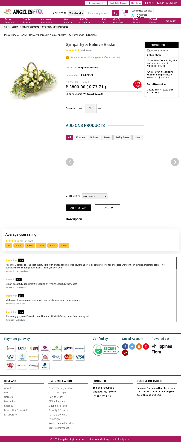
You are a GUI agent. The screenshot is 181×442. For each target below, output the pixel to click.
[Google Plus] (125, 352)
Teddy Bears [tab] (122, 137)
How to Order (55, 396)
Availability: (81, 67)
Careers (8, 396)
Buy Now (107, 208)
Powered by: (159, 338)
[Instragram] (139, 346)
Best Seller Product (118, 3)
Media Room (11, 400)
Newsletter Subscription (17, 409)
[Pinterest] (146, 346)
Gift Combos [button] (70, 21)
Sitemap (8, 405)
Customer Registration (60, 387)
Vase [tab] (137, 137)
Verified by (100, 338)
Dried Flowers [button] (140, 21)
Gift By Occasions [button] (121, 21)
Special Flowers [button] (31, 21)
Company (10, 380)
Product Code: (79, 75)
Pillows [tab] (94, 137)
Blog (6, 392)
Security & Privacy (58, 409)
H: (152, 92)
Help (173, 3)
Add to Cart (78, 208)
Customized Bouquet (142, 10)
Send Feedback (103, 387)
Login (148, 3)
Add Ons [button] (106, 21)
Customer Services (149, 380)
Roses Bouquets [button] (13, 21)
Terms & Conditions (59, 414)
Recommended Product (61, 423)
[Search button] (115, 13)
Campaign (54, 418)
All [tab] (69, 137)
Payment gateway (15, 338)
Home (5, 26)
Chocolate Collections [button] (51, 21)
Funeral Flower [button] (156, 21)
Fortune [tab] (80, 137)
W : (164, 89)
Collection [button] (172, 20)
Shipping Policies (57, 405)
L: (152, 89)
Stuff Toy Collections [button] (89, 21)
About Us (9, 387)
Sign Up (162, 3)
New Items (136, 3)
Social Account (131, 338)
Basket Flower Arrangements (25, 26)
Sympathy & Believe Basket (55, 26)
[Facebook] (125, 346)
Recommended (96, 3)
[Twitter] (132, 346)
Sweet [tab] (107, 137)
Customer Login (57, 392)
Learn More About (60, 380)
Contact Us (100, 380)
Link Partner (10, 414)
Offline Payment (57, 400)
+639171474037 (108, 391)
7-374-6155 (105, 395)
